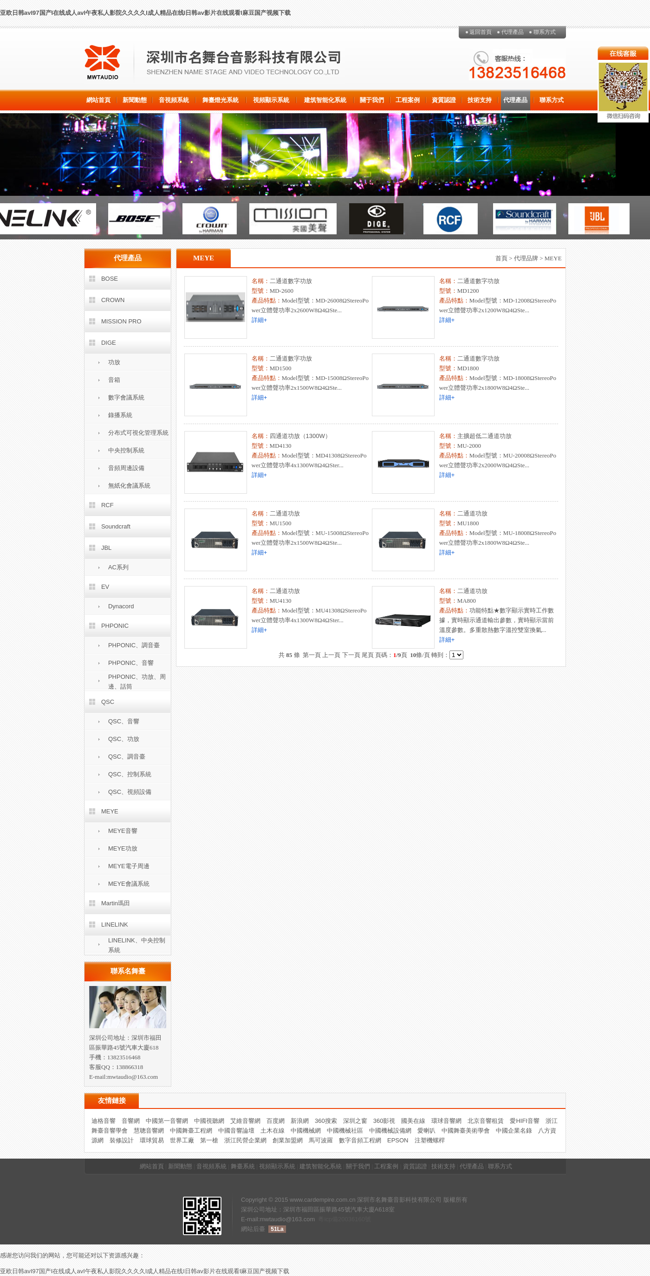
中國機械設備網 (390, 1130)
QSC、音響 (123, 721)
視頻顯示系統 (271, 100)
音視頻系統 (174, 100)
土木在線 (272, 1130)
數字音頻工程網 (360, 1140)
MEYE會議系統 (129, 883)
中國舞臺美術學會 (466, 1130)
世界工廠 (182, 1140)
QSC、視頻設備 (129, 791)
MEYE (109, 811)
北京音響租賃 (486, 1120)
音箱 (114, 379)
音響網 (131, 1120)
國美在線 (413, 1120)
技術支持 (480, 100)
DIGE (108, 342)
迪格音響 (103, 1120)
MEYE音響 (122, 830)
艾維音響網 (245, 1120)
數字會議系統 (126, 397)
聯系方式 (544, 32)
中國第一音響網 (167, 1120)
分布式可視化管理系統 (138, 432)
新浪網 (300, 1120)
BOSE (109, 278)
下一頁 (351, 654)
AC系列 (118, 567)
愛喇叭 (426, 1130)
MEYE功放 (122, 848)
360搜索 (326, 1120)
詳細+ (259, 319)
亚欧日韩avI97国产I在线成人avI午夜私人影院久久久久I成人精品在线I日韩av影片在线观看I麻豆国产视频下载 (145, 12)
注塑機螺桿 (430, 1140)
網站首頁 (98, 100)
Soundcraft (115, 526)
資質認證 (444, 100)
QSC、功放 (123, 738)
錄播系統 (120, 415)
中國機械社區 (345, 1130)
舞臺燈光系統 (220, 100)
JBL (106, 547)
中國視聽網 (209, 1120)
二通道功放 (285, 513)
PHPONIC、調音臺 (134, 645)
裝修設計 (122, 1140)
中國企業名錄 (514, 1130)
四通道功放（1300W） (300, 435)
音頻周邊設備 (126, 467)
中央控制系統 (126, 450)
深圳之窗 (355, 1120)
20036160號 (354, 1219)
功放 (114, 362)
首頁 (501, 258)
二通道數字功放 (291, 280)
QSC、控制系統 (129, 774)
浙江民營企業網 (245, 1140)
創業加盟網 (288, 1140)
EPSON (398, 1140)
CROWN (113, 299)
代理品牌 (526, 258)
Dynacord (121, 606)
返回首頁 (480, 32)
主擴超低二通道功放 (484, 435)
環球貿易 (152, 1140)
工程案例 (408, 100)
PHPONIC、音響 (131, 662)
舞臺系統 (243, 1166)
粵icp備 (328, 1219)
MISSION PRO (121, 321)
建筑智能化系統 (325, 100)
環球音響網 (446, 1120)
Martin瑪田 (115, 903)
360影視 (384, 1120)
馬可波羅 (321, 1140)
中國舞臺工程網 (191, 1130)
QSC (107, 701)
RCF (107, 505)
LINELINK (114, 924)
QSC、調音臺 (126, 756)
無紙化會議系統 (129, 485)
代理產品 (512, 32)
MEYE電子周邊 (129, 866)
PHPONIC (115, 625)
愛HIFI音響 (525, 1120)
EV (105, 586)
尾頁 (368, 654)
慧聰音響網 (149, 1130)
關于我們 (372, 100)
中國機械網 (306, 1130)
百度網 (275, 1120)
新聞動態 (135, 100)
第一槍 (209, 1140)
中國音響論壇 (236, 1130)
